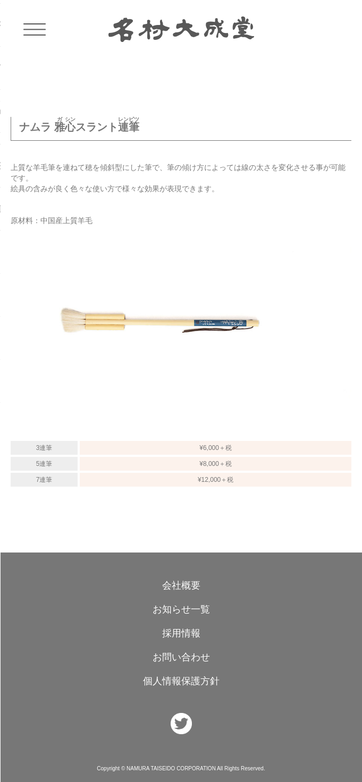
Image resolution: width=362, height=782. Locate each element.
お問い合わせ (181, 657)
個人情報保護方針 (181, 681)
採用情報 (181, 633)
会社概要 (181, 585)
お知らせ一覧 (181, 609)
